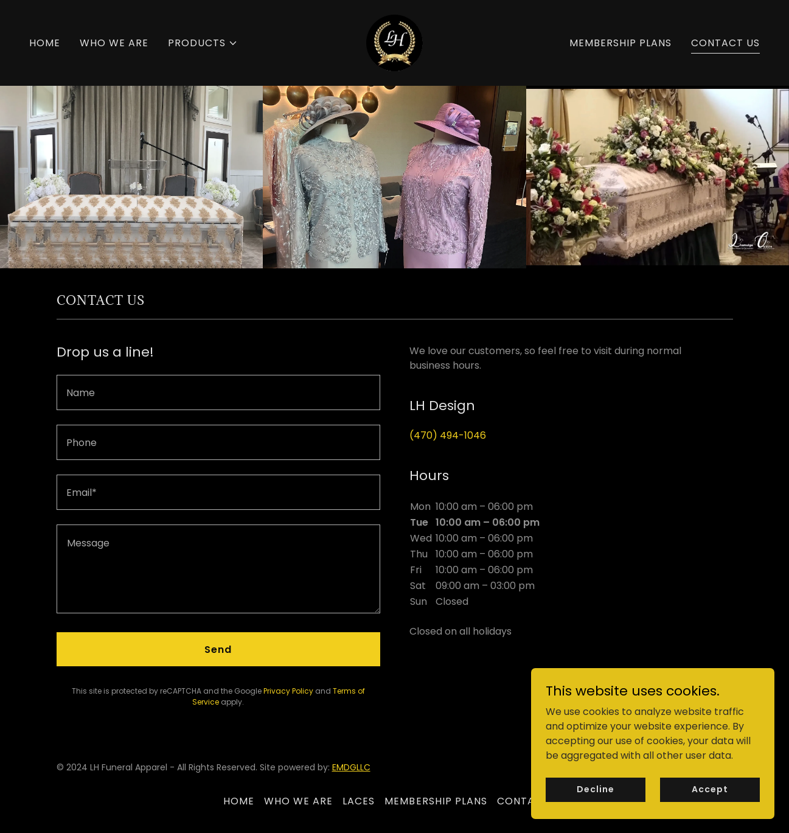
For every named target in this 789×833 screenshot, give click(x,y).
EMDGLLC (351, 767)
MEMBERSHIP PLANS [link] (620, 43)
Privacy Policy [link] (288, 691)
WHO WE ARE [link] (114, 43)
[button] (203, 43)
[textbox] (218, 392)
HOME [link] (44, 43)
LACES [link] (358, 801)
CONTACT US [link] (725, 43)
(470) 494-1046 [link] (447, 435)
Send (218, 650)
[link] (394, 42)
